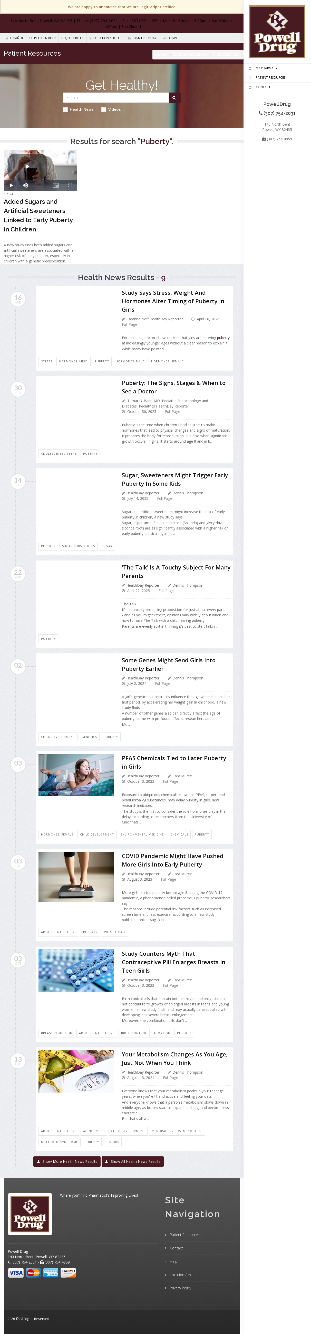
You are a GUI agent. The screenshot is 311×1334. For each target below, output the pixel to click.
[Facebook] (236, 38)
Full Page (129, 324)
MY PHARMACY (262, 68)
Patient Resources (190, 54)
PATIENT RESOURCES (266, 78)
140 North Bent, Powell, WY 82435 (41, 20)
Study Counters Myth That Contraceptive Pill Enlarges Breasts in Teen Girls (173, 962)
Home (162, 54)
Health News (78, 109)
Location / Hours (106, 38)
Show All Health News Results (132, 1161)
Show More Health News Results (67, 1161)
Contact (176, 1248)
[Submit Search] (175, 98)
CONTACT (258, 87)
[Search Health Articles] (116, 98)
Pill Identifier (42, 38)
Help (173, 1261)
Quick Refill (72, 38)
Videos (111, 109)
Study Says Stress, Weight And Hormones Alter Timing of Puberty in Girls (173, 301)
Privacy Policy (180, 1288)
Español (15, 38)
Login (170, 38)
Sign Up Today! (142, 38)
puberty (223, 337)
